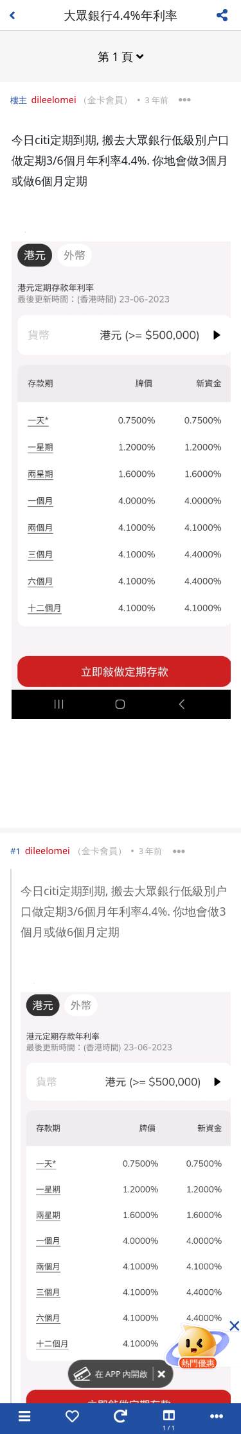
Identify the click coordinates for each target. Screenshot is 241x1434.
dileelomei (53, 100)
